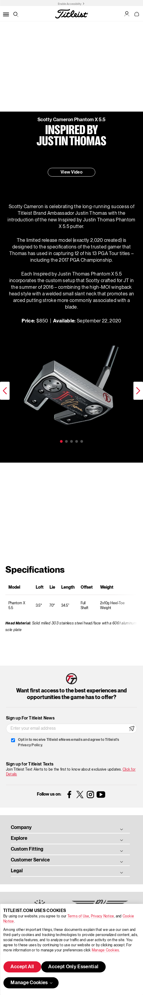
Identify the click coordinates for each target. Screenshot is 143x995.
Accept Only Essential (73, 967)
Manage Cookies (105, 950)
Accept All (22, 967)
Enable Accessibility (70, 4)
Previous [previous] (5, 391)
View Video (71, 172)
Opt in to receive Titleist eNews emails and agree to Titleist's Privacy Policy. (68, 742)
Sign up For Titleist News (30, 718)
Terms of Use (78, 916)
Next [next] (138, 391)
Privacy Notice (102, 916)
